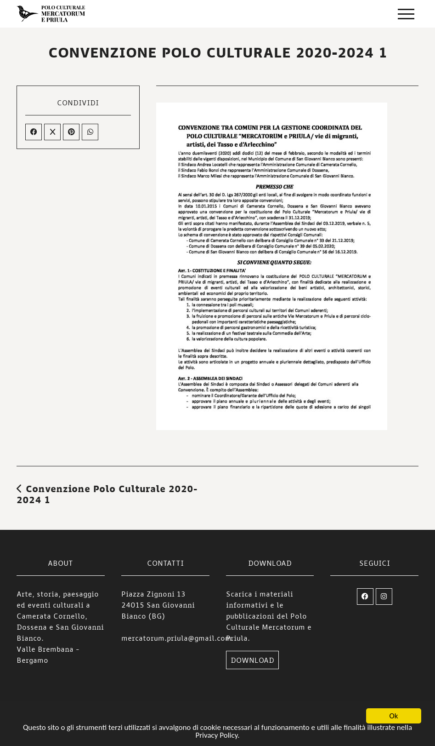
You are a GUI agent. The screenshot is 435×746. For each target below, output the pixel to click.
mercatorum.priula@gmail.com (176, 638)
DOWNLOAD (252, 660)
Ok (394, 716)
